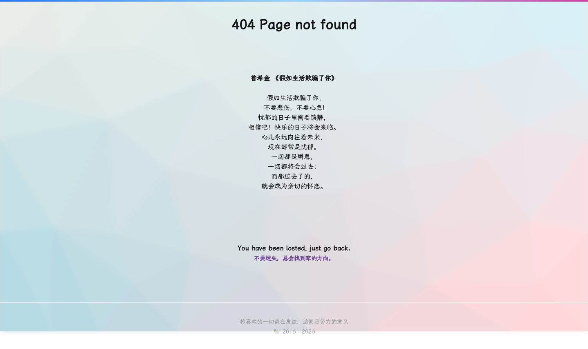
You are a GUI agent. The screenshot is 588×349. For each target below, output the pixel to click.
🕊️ (276, 331)
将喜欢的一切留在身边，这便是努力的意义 (294, 321)
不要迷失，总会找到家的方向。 (294, 258)
